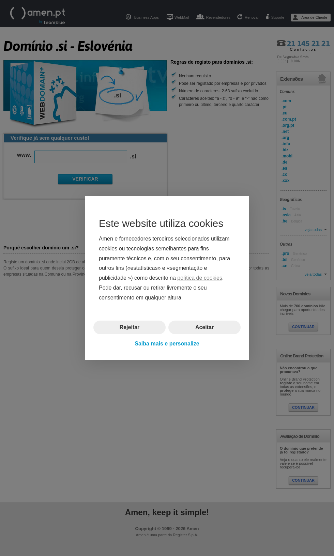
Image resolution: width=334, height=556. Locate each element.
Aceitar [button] (204, 327)
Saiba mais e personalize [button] (167, 343)
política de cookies (199, 278)
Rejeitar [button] (130, 327)
